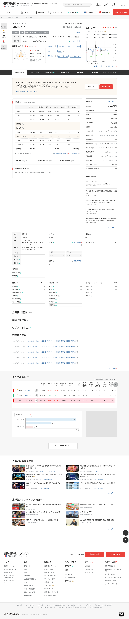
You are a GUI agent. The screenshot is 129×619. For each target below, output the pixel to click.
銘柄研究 (40, 12)
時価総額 (19, 415)
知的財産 (88, 605)
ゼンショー (28, 390)
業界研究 (72, 12)
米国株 (88, 12)
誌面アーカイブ (108, 72)
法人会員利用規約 (96, 607)
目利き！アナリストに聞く (47, 471)
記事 (24, 12)
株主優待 (80, 72)
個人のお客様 (94, 554)
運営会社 (20, 605)
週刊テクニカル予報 (45, 480)
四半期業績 (49, 72)
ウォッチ (114, 4)
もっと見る (111, 101)
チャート (106, 5)
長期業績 (63, 72)
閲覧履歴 (98, 4)
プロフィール (34, 72)
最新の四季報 (19, 73)
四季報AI (104, 12)
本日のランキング (98, 488)
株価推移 (94, 72)
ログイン (122, 4)
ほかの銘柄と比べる (62, 446)
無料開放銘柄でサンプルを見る (26, 91)
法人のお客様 (115, 554)
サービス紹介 (30, 605)
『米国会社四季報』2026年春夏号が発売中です (34, 3)
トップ (8, 12)
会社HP (78, 32)
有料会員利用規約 (81, 607)
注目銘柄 (96, 471)
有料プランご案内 (121, 12)
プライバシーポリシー (75, 605)
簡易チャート (98, 66)
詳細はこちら (106, 87)
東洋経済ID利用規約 (65, 607)
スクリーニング (56, 12)
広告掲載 (40, 605)
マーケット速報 (44, 488)
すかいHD (28, 395)
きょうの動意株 (98, 480)
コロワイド (19, 17)
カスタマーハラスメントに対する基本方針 (41, 607)
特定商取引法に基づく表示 (103, 605)
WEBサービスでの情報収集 (55, 605)
